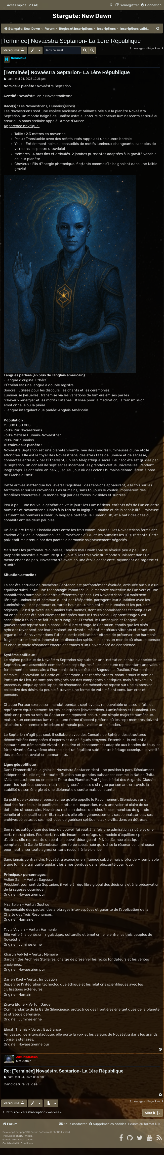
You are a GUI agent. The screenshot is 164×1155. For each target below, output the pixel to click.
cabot (29, 1139)
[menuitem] (33, 5)
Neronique (18, 58)
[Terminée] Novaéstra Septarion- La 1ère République (71, 40)
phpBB (24, 1132)
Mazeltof (19, 1139)
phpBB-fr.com (24, 1135)
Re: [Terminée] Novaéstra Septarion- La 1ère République (63, 1071)
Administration (27, 1057)
